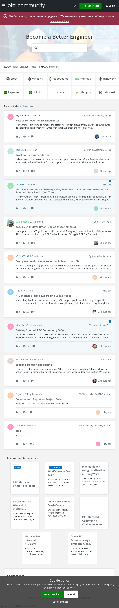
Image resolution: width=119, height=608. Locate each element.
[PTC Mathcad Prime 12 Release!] (25, 478)
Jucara (18, 426)
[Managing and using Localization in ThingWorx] (94, 478)
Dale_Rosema (22, 222)
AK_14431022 (22, 360)
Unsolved (28, 106)
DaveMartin (21, 184)
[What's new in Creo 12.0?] (59, 478)
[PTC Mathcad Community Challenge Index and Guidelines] (94, 513)
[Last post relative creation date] (106, 136)
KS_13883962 (22, 256)
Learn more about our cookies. (59, 587)
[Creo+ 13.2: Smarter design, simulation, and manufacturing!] (82, 548)
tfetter (18, 291)
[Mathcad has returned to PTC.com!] (36, 548)
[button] (59, 601)
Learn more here (59, 21)
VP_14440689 (22, 115)
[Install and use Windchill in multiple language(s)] (25, 513)
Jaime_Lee (20, 325)
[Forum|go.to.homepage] (26, 5)
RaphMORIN (21, 150)
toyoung (19, 394)
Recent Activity (12, 106)
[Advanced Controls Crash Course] (59, 513)
